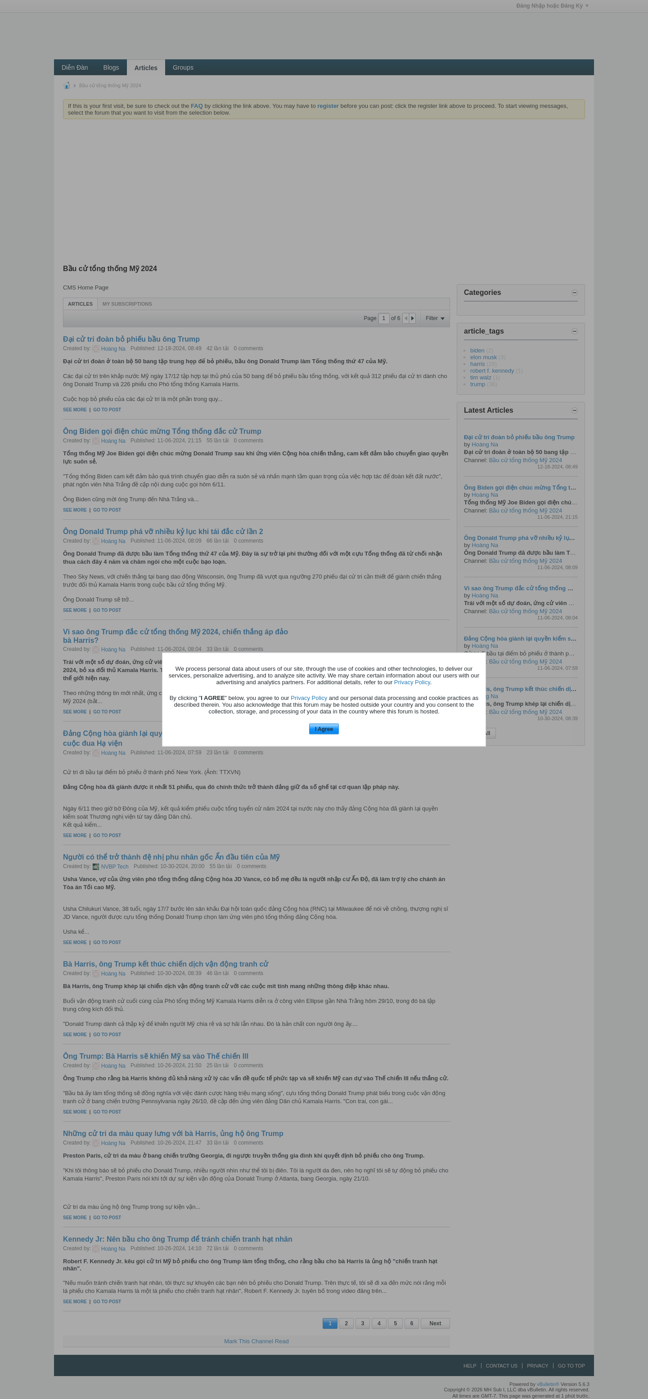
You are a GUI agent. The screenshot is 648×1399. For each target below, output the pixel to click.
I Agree (324, 729)
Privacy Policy (412, 681)
